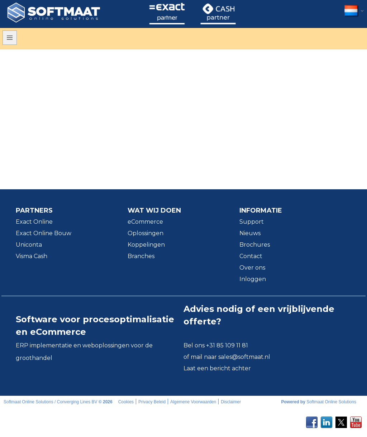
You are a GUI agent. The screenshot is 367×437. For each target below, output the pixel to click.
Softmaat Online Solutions (331, 401)
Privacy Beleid (152, 401)
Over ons (252, 267)
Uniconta (29, 244)
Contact (250, 256)
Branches (141, 256)
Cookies (126, 401)
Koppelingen (146, 244)
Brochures (254, 244)
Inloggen (252, 279)
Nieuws (250, 233)
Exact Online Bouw (43, 233)
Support (251, 221)
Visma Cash (31, 256)
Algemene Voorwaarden (193, 401)
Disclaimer (231, 401)
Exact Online (34, 221)
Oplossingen (145, 233)
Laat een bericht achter (217, 368)
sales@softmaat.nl (244, 356)
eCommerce (145, 221)
